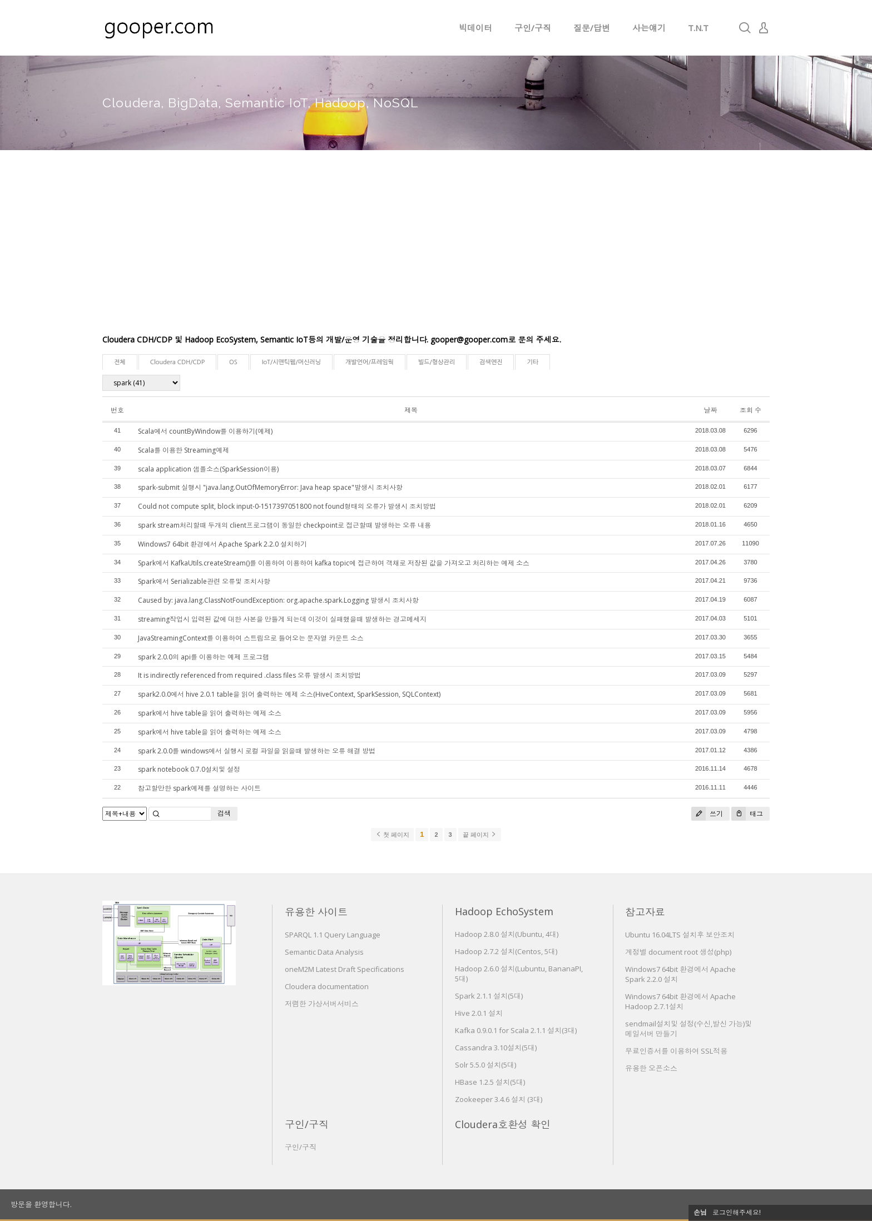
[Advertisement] (436, 250)
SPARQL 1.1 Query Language (332, 935)
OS (233, 362)
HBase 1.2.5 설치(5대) (490, 1082)
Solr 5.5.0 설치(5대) (485, 1065)
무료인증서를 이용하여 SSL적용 (676, 1051)
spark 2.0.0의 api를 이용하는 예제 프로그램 (203, 657)
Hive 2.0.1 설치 (479, 1013)
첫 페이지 (392, 834)
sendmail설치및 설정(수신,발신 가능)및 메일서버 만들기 (688, 1029)
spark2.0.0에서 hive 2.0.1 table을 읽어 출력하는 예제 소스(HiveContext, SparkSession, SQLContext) (289, 694)
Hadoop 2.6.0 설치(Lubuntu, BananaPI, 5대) (519, 974)
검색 (224, 813)
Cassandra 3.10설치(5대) (496, 1048)
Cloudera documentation (327, 986)
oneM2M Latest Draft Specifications (344, 969)
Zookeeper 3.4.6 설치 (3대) (498, 1099)
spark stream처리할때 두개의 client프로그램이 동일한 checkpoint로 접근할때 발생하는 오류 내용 (284, 525)
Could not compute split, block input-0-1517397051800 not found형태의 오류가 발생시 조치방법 (287, 506)
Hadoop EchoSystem (504, 911)
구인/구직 (532, 27)
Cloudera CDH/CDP (177, 362)
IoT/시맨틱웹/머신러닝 (291, 362)
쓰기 (707, 814)
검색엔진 (490, 362)
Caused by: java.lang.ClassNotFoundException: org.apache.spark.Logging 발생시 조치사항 (278, 600)
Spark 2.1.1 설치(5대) (489, 996)
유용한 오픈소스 (651, 1068)
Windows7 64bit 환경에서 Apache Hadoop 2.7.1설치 (680, 1001)
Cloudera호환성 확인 (503, 1124)
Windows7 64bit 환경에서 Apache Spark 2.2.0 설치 (680, 974)
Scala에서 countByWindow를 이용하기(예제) (205, 431)
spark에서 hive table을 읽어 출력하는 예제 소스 (209, 713)
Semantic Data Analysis (324, 952)
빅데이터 (475, 27)
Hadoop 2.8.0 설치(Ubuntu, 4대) (506, 934)
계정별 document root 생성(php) (678, 952)
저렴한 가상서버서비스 (322, 1004)
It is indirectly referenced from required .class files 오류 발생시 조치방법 (249, 675)
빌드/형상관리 (436, 362)
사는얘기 (649, 27)
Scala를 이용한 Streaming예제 (183, 450)
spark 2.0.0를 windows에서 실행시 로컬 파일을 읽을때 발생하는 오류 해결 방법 (256, 751)
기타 (532, 362)
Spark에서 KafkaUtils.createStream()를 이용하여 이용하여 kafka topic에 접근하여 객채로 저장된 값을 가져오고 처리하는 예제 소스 (333, 563)
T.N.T (698, 27)
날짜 (710, 410)
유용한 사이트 (316, 912)
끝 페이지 (480, 834)
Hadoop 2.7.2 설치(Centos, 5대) (506, 951)
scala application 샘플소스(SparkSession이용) (208, 469)
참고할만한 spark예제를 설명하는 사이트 (199, 788)
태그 (747, 814)
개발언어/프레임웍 (369, 362)
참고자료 (645, 912)
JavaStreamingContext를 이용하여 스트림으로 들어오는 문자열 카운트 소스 (251, 638)
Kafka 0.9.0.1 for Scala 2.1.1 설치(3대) (516, 1030)
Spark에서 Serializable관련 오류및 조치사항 (204, 581)
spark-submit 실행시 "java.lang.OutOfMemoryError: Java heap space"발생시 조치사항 (270, 487)
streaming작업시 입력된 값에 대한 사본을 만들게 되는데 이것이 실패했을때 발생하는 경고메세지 (282, 619)
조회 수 (750, 410)
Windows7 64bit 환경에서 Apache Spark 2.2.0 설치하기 (222, 544)
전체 (120, 362)
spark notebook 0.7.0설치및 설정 (189, 769)
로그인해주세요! (736, 1212)
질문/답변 (591, 27)
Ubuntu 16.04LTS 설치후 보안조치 (680, 935)
